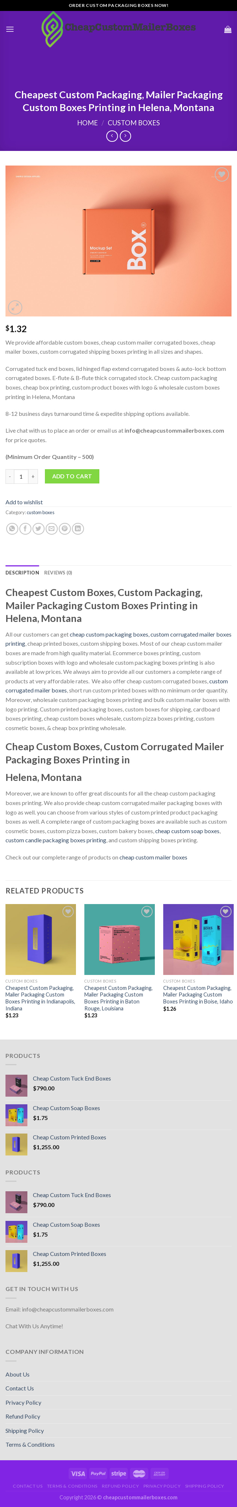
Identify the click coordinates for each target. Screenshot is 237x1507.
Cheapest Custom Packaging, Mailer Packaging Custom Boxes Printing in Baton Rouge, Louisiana (118, 998)
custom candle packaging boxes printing (55, 839)
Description (22, 573)
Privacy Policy (23, 1402)
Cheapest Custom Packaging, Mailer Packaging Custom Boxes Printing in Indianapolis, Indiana (40, 998)
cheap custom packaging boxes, (109, 634)
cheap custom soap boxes (187, 830)
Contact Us (19, 1388)
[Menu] (9, 29)
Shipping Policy (24, 1430)
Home (87, 123)
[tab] (22, 572)
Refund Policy (22, 1416)
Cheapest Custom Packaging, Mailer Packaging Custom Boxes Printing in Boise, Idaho (198, 995)
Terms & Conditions (30, 1444)
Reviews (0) (58, 573)
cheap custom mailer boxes (153, 857)
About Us (17, 1374)
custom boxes (134, 123)
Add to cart (72, 476)
